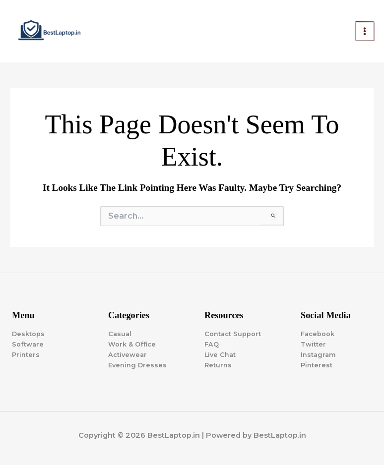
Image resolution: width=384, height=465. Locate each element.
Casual (119, 334)
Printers (26, 354)
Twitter (313, 344)
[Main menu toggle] (365, 31)
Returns (218, 365)
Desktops (28, 334)
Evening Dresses (137, 365)
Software (28, 344)
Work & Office (132, 344)
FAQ (211, 344)
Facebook (317, 334)
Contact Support (232, 334)
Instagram (318, 354)
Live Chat (220, 354)
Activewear (127, 354)
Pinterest (316, 365)
